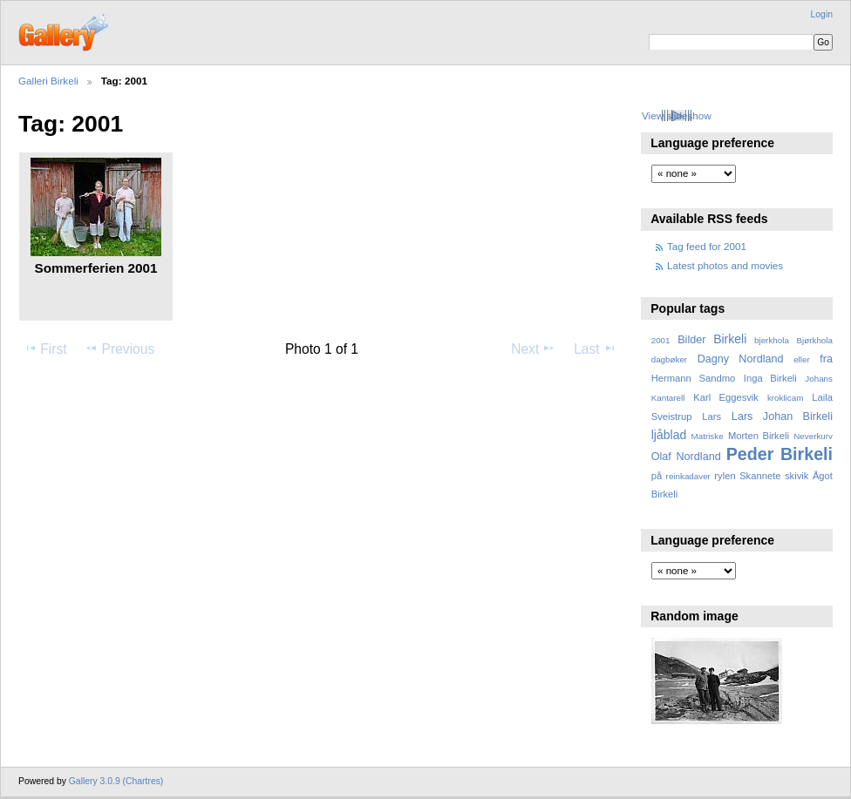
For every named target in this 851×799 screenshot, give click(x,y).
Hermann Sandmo (693, 378)
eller (801, 359)
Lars (711, 416)
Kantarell (668, 398)
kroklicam (785, 398)
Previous (119, 348)
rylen (724, 476)
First (45, 348)
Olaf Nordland (686, 456)
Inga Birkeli (770, 378)
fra (826, 359)
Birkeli (729, 339)
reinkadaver (688, 476)
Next (533, 348)
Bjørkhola (815, 340)
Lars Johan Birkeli (782, 416)
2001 (661, 340)
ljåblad (669, 435)
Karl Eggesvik (726, 397)
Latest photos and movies (725, 265)
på (656, 476)
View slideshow (676, 115)
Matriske (707, 436)
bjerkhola (771, 340)
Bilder (691, 340)
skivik (796, 476)
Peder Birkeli (779, 454)
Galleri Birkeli (48, 80)
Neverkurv (813, 436)
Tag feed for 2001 (706, 246)
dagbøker (669, 359)
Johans (819, 378)
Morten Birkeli (758, 435)
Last (595, 348)
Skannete (759, 476)
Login (822, 14)
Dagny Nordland (741, 359)
